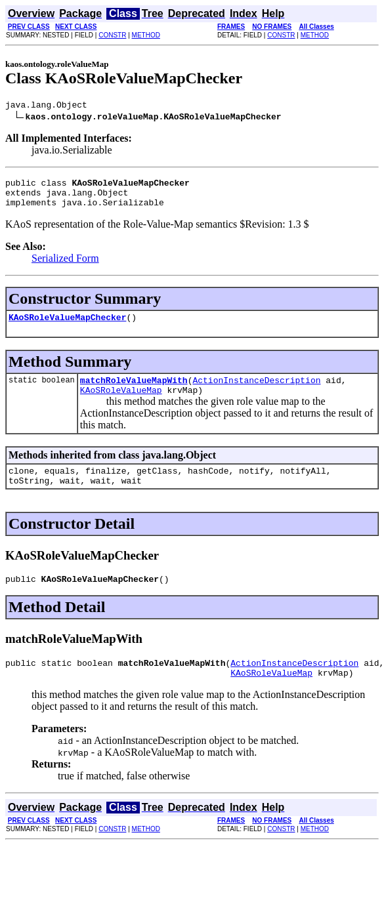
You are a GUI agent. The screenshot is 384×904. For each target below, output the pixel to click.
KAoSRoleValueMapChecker (67, 327)
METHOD (146, 35)
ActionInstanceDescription (256, 392)
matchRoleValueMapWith (134, 392)
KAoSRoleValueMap (121, 403)
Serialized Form (65, 266)
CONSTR (112, 35)
